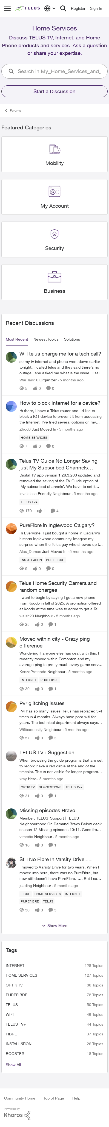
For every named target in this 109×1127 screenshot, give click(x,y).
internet (15, 965)
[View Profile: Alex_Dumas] (11, 528)
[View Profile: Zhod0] (11, 406)
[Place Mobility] (54, 163)
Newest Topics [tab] (46, 339)
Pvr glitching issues (42, 703)
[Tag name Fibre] (25, 894)
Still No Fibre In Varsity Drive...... (56, 859)
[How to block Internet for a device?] (61, 416)
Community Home (19, 1098)
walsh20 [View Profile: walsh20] (26, 616)
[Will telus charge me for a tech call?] (61, 367)
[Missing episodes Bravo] (61, 823)
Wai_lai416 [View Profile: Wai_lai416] (28, 380)
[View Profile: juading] (11, 862)
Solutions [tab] (72, 339)
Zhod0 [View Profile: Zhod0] (25, 429)
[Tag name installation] (31, 560)
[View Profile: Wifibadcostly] (11, 706)
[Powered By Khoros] (54, 1114)
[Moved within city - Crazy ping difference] (61, 658)
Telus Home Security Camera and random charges (58, 586)
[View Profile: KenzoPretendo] (11, 642)
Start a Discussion (54, 91)
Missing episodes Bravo (47, 810)
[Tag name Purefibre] (55, 560)
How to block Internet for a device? (60, 403)
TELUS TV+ (16, 1024)
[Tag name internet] (28, 680)
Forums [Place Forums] (12, 110)
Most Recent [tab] (17, 339)
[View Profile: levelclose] (11, 464)
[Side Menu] (7, 8)
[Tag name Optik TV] (27, 787)
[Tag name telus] (48, 901)
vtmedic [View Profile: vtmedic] (26, 836)
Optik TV (14, 985)
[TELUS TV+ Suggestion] (61, 765)
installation (18, 1043)
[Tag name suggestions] (50, 787)
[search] (60, 71)
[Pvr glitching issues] (61, 716)
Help (76, 1098)
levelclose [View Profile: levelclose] (28, 493)
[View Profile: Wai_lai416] (11, 357)
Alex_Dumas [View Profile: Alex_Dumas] (30, 551)
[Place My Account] (55, 206)
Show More (54, 925)
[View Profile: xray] (11, 756)
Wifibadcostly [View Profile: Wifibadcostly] (30, 729)
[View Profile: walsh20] (11, 586)
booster (15, 1053)
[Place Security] (54, 248)
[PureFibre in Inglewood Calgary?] (61, 538)
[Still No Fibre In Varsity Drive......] (61, 872)
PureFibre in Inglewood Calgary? (57, 525)
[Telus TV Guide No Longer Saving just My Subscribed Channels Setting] (61, 480)
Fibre (11, 1034)
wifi (10, 1014)
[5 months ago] (71, 380)
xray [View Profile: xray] (23, 778)
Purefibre (16, 994)
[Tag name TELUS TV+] (29, 502)
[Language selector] (50, 8)
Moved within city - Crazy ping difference (54, 642)
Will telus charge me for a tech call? (60, 354)
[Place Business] (54, 291)
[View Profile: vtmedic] (11, 813)
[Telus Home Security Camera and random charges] (61, 603)
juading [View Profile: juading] (25, 885)
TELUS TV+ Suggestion (46, 752)
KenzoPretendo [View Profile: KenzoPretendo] (32, 671)
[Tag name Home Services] (34, 438)
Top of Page (54, 1098)
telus (12, 1004)
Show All (13, 1064)
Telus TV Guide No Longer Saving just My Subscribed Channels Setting (58, 464)
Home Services (21, 975)
